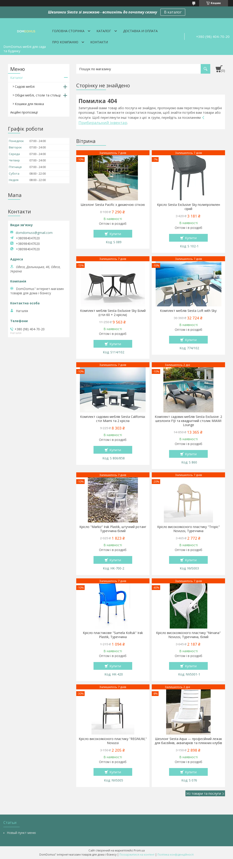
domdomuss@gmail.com (34, 233)
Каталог (103, 31)
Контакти (99, 42)
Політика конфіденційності (175, 854)
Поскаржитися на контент (136, 854)
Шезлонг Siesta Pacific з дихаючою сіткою (113, 205)
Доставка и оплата (140, 31)
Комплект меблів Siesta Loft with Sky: (188, 311)
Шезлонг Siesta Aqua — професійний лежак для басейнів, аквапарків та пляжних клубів (188, 741)
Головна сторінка (68, 31)
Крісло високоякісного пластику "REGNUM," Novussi (113, 741)
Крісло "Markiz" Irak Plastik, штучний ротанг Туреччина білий (112, 529)
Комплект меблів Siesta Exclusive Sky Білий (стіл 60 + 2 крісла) (113, 313)
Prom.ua (139, 850)
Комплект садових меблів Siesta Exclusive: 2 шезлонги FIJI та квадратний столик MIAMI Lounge (188, 421)
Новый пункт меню (21, 833)
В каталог (173, 12)
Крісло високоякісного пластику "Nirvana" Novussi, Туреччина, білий (188, 635)
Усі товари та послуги (203, 793)
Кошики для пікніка (29, 104)
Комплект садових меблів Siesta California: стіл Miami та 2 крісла (112, 419)
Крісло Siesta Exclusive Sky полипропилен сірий (188, 207)
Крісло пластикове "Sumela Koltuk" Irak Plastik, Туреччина (113, 635)
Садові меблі (25, 86)
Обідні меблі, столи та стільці (38, 95)
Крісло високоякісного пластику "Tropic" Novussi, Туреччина (188, 529)
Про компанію (65, 42)
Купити (115, 233)
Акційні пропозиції (24, 112)
